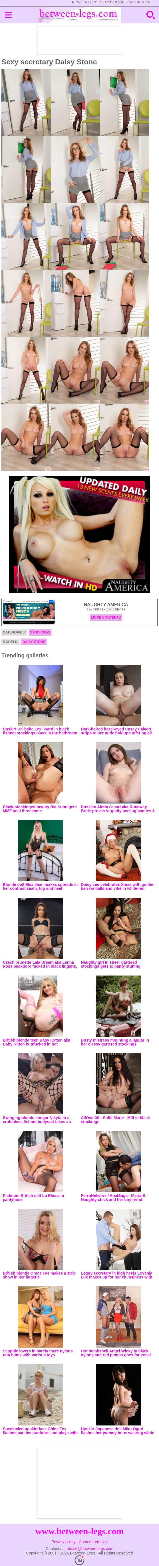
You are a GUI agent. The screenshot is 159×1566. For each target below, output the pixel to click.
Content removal (93, 1542)
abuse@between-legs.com (90, 1548)
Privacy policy (63, 1542)
